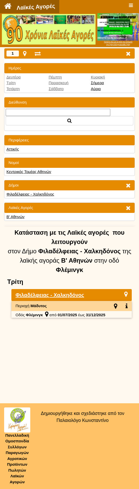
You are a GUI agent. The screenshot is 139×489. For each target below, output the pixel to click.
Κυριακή (98, 77)
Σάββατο (56, 89)
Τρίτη (11, 83)
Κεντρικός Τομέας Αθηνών (28, 171)
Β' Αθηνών (15, 216)
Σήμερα (97, 83)
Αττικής (12, 149)
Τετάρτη (13, 89)
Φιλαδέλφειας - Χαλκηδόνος (30, 194)
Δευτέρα (13, 77)
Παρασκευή (59, 83)
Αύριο (96, 89)
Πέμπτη (55, 77)
